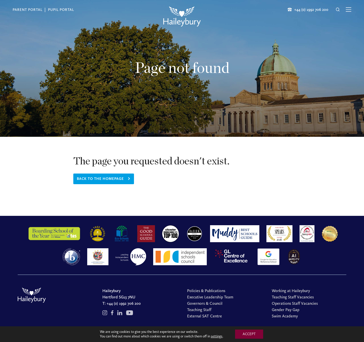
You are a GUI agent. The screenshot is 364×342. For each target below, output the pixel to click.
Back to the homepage (100, 179)
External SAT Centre (204, 316)
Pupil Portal (61, 10)
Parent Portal (27, 10)
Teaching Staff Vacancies (293, 297)
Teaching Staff (199, 309)
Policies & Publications (206, 290)
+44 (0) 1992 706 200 (124, 303)
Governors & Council (204, 303)
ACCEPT (249, 334)
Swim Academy (285, 316)
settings (216, 336)
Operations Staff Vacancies (295, 303)
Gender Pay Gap (285, 309)
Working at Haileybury (291, 290)
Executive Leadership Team (210, 297)
